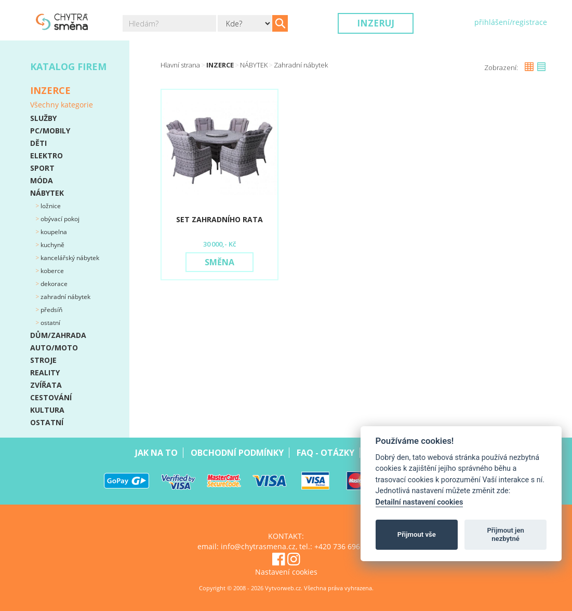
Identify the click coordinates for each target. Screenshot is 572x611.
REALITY (45, 372)
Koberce (51, 270)
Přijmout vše (416, 534)
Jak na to (156, 452)
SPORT (42, 168)
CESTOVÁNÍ (51, 397)
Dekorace (53, 283)
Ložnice (50, 205)
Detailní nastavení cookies (419, 502)
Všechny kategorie (61, 105)
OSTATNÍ (46, 422)
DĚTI (38, 143)
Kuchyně (51, 244)
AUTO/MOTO (54, 347)
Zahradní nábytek (64, 296)
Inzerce (220, 65)
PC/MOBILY (50, 130)
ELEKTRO (46, 155)
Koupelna (53, 231)
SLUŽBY (43, 118)
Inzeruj (375, 23)
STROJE (43, 360)
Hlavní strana (180, 65)
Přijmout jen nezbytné (505, 534)
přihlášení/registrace (510, 22)
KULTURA (47, 410)
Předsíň (50, 309)
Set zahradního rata (219, 219)
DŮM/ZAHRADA (58, 335)
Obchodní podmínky (237, 452)
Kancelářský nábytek (69, 257)
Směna (219, 262)
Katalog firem (68, 66)
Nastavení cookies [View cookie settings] (286, 572)
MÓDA (41, 180)
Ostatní (49, 322)
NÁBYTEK (47, 193)
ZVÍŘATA (46, 385)
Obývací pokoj (59, 218)
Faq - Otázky (325, 452)
